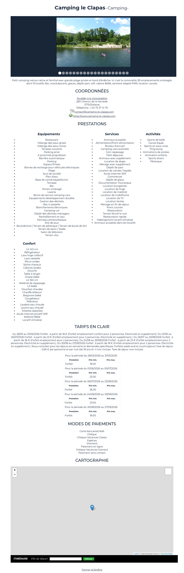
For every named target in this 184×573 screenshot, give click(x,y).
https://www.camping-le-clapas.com (94, 116)
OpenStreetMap (167, 554)
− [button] (15, 475)
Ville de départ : (40, 558)
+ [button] (15, 470)
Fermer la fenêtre (92, 569)
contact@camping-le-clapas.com (94, 111)
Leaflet (136, 554)
